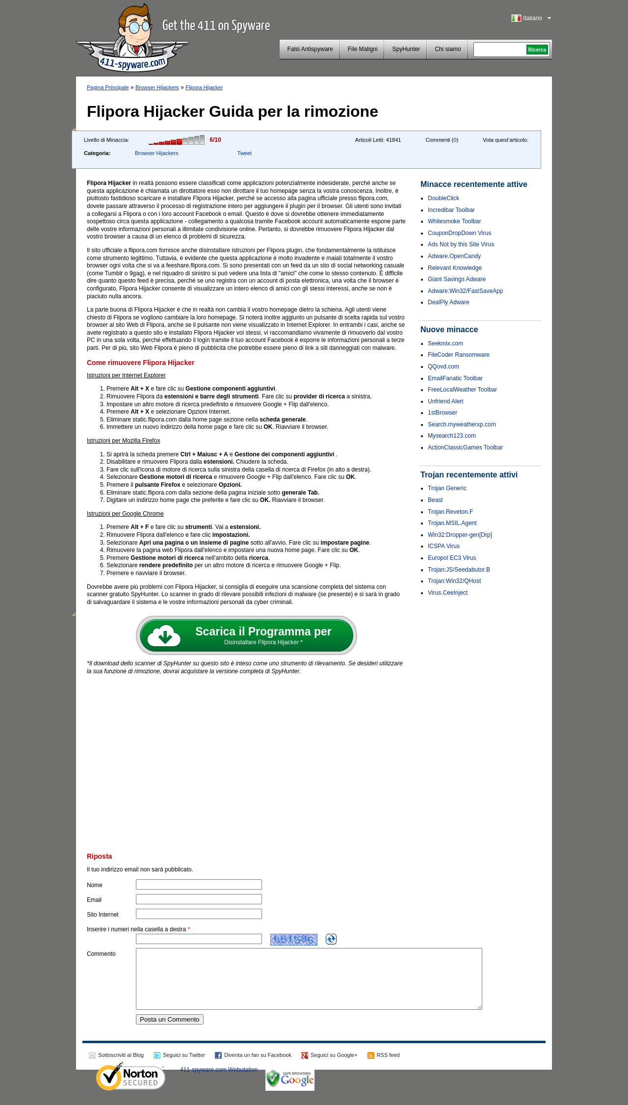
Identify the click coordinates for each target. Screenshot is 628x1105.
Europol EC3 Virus (452, 557)
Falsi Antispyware (310, 49)
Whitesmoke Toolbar (454, 221)
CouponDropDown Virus (459, 233)
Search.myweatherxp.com (462, 424)
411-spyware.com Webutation (219, 1081)
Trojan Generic (447, 488)
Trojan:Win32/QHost (454, 581)
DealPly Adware (449, 302)
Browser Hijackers (157, 87)
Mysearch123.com (452, 435)
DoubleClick (443, 198)
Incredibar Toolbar (451, 210)
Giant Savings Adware (457, 279)
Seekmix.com (445, 343)
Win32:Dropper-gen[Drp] (460, 534)
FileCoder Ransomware (459, 354)
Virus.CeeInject (448, 592)
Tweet (244, 153)
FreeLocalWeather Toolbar (462, 389)
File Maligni (363, 49)
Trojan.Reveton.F (450, 511)
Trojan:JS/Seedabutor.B (459, 569)
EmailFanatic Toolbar (455, 378)
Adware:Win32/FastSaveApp (465, 291)
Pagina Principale (108, 87)
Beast (435, 500)
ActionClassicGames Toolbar (465, 447)
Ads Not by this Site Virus (461, 244)
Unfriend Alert (446, 401)
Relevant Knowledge (455, 267)
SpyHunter (406, 49)
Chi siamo (448, 49)
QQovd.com (443, 366)
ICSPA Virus (444, 546)
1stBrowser (442, 412)
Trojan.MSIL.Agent (452, 523)
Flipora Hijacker (204, 87)
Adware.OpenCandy (454, 256)
